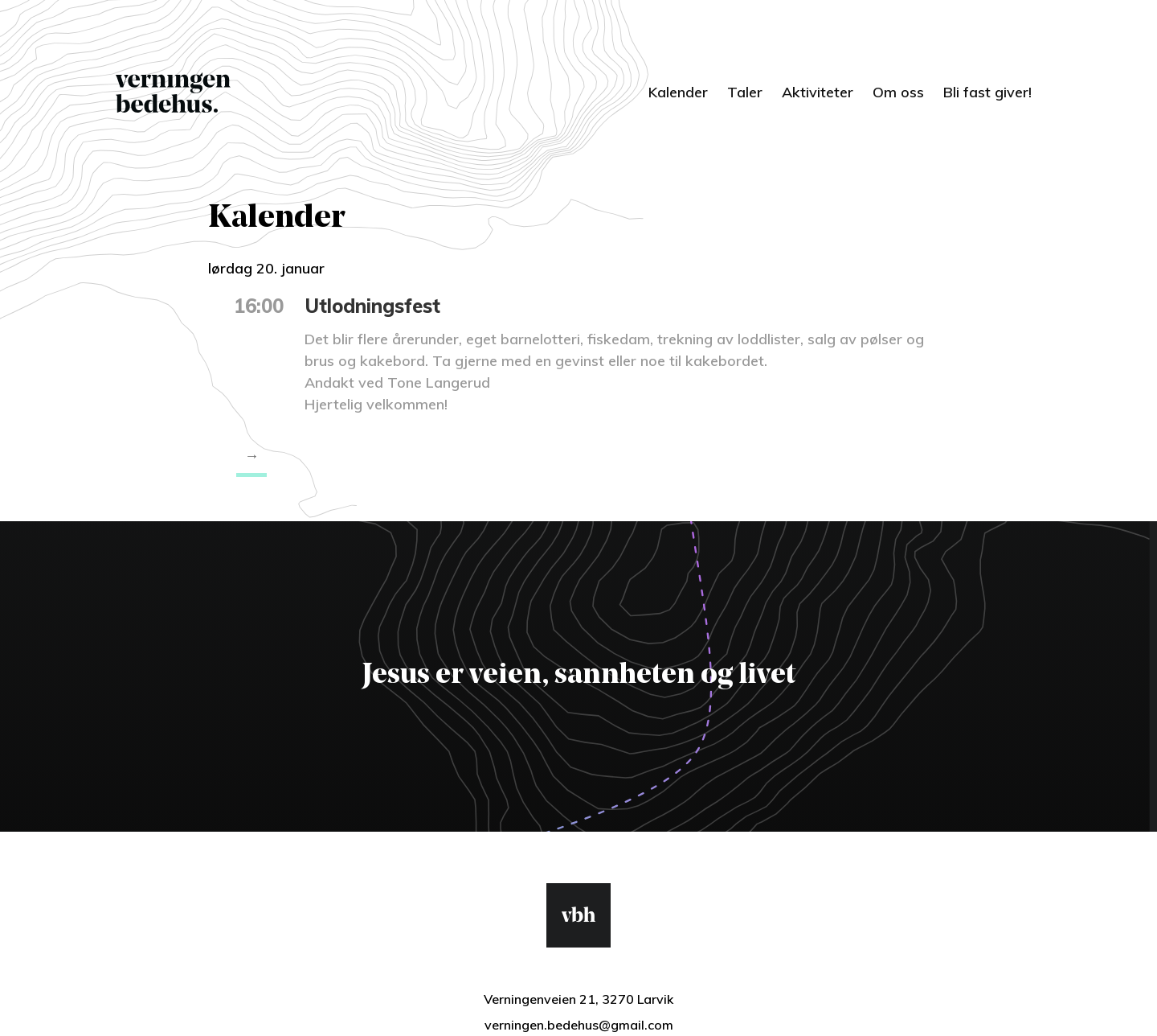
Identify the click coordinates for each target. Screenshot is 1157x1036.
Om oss (898, 92)
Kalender (678, 92)
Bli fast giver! (987, 92)
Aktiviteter (817, 92)
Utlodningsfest (372, 306)
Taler (744, 92)
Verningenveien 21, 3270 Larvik (578, 999)
